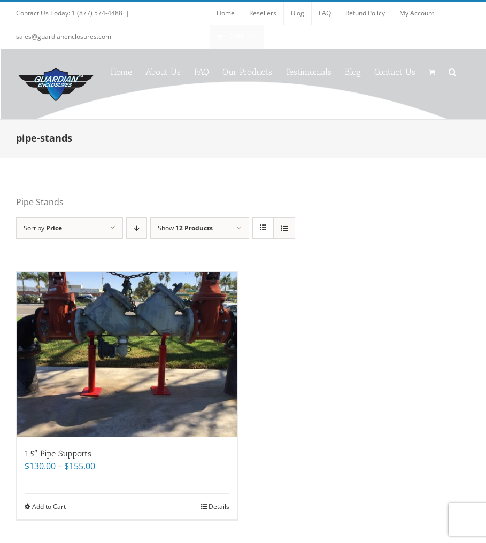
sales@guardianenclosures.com (63, 36)
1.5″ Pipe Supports (58, 453)
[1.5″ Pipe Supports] (127, 354)
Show (185, 227)
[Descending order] (136, 228)
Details (219, 506)
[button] (453, 71)
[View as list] (284, 228)
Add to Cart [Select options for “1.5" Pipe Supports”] (49, 506)
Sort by (43, 227)
